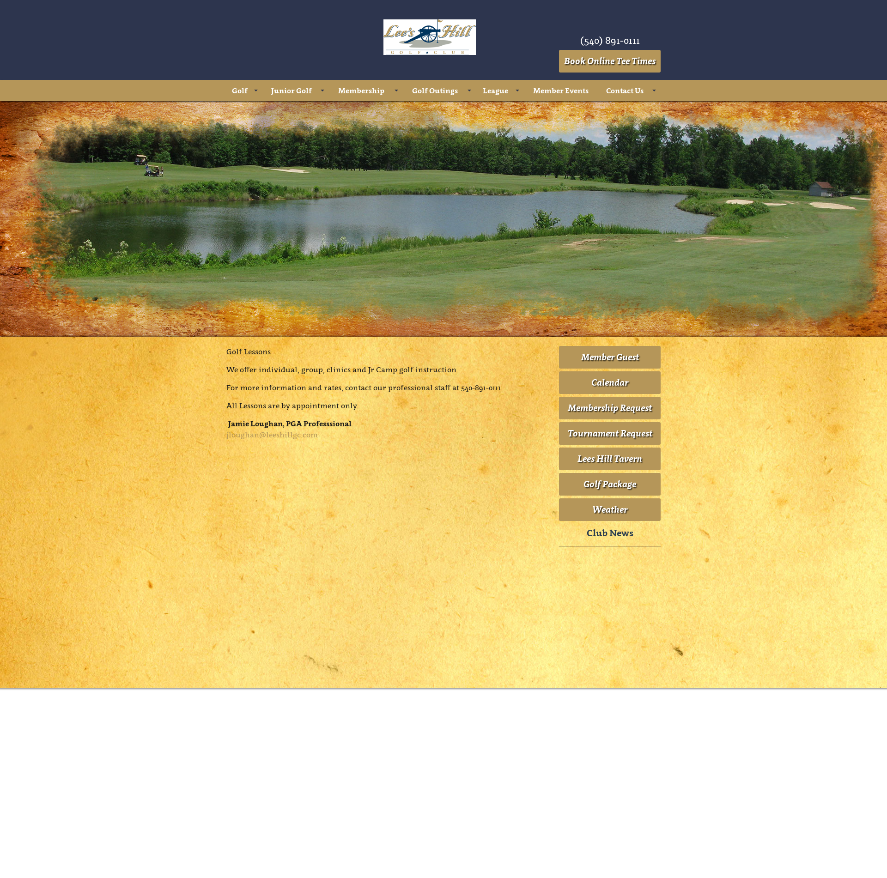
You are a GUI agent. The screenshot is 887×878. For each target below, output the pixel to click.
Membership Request (610, 408)
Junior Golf (291, 90)
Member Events (561, 90)
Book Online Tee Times (610, 61)
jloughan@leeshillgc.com (272, 434)
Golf (240, 90)
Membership (361, 90)
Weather (609, 509)
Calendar (609, 382)
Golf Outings (435, 90)
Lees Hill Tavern (609, 459)
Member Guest (610, 357)
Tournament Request (610, 433)
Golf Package (609, 484)
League (495, 90)
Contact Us (625, 90)
